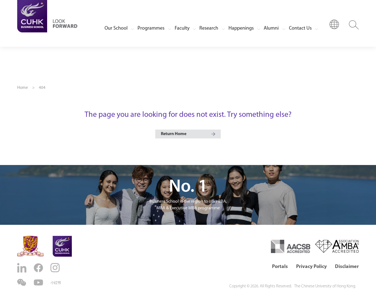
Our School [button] (116, 28)
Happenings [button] (241, 28)
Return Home (173, 134)
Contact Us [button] (300, 28)
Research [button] (208, 28)
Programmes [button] (151, 28)
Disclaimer (347, 266)
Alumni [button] (271, 28)
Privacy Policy (311, 266)
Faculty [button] (182, 28)
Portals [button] (280, 266)
